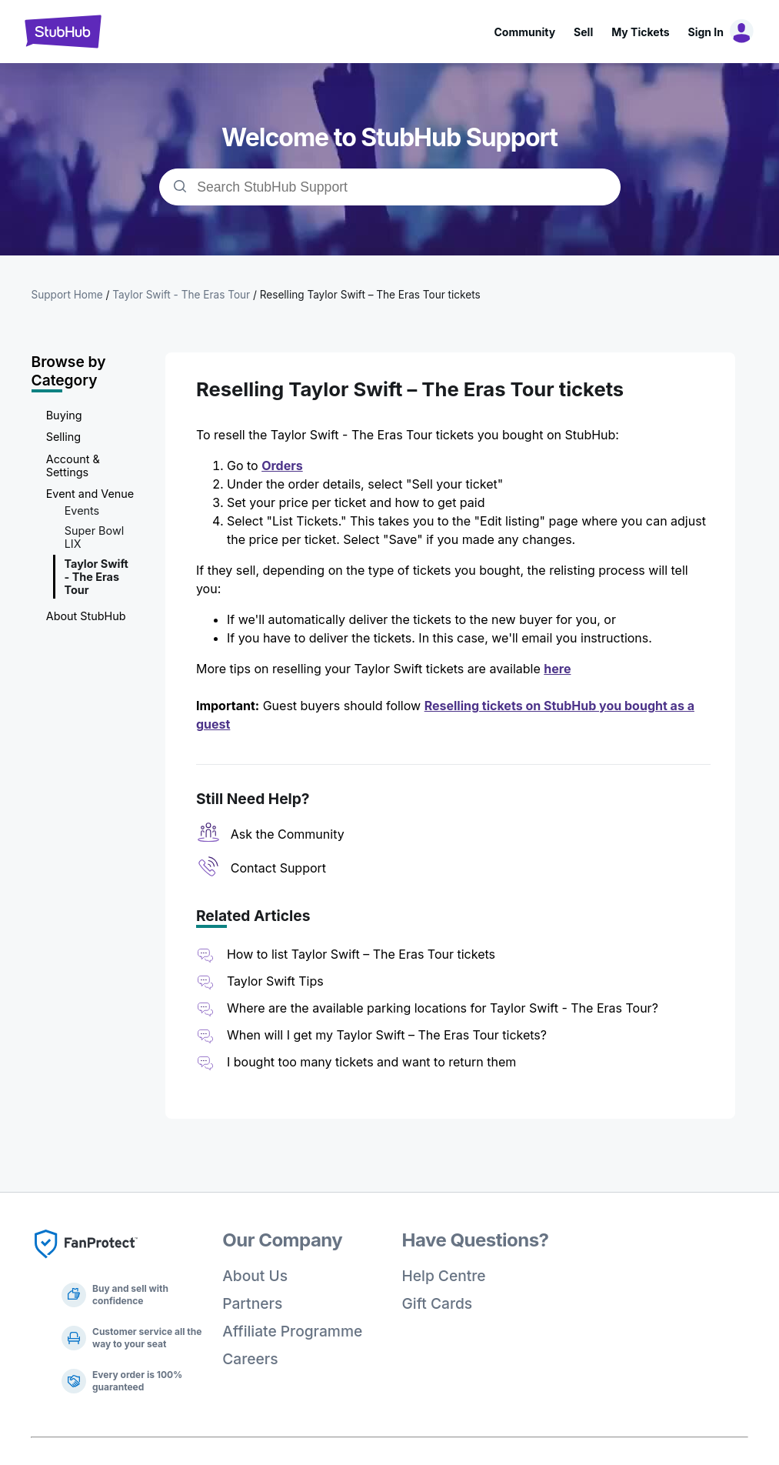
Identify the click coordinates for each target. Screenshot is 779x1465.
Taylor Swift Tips (275, 981)
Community (524, 31)
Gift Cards (437, 1303)
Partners (252, 1303)
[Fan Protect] (86, 1262)
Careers (250, 1359)
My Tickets (640, 31)
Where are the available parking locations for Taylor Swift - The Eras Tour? (442, 1008)
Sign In (706, 31)
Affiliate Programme (292, 1331)
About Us (255, 1275)
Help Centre (444, 1275)
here (557, 668)
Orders (282, 465)
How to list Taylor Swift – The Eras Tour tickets (361, 954)
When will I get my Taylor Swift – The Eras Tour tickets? (387, 1035)
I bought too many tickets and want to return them (371, 1062)
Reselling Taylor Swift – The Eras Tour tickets (370, 295)
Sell (583, 31)
